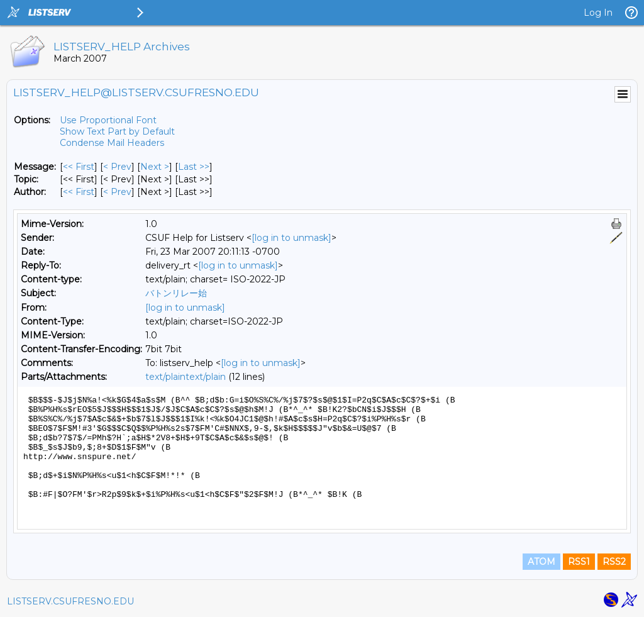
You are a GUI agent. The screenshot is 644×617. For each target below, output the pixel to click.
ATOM (541, 561)
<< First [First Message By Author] (78, 191)
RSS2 (614, 561)
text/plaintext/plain (185, 376)
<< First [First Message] (78, 166)
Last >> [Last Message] (193, 166)
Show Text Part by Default (117, 131)
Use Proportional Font (108, 120)
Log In (598, 12)
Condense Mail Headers (112, 142)
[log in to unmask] (291, 237)
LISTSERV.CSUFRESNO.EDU (70, 601)
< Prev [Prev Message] (117, 166)
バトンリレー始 (176, 293)
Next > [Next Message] (154, 166)
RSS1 (579, 561)
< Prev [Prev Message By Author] (117, 191)
